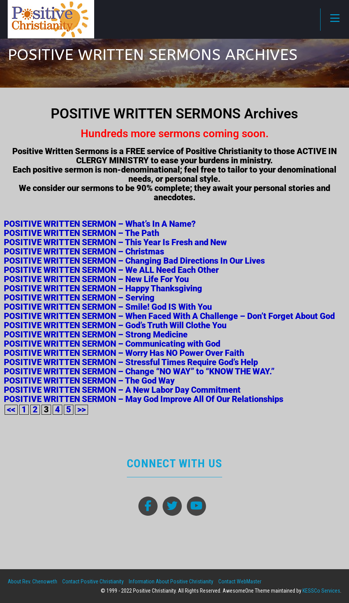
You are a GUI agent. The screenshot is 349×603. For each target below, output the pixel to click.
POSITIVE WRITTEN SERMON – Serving (79, 297)
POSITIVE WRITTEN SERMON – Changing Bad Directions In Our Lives (134, 261)
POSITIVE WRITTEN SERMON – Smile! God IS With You (108, 307)
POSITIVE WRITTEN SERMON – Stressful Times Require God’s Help (131, 362)
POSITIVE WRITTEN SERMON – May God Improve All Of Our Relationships (143, 399)
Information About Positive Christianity (171, 581)
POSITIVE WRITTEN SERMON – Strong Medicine (96, 334)
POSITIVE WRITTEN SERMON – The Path (81, 233)
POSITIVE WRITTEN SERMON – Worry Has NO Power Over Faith (124, 353)
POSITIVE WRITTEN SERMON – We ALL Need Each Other (111, 270)
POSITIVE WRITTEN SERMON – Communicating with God (112, 344)
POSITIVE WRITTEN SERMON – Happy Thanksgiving (103, 288)
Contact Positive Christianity (93, 581)
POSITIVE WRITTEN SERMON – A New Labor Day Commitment (122, 390)
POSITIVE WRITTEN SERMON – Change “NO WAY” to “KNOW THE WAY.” (139, 371)
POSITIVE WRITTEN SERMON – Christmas (84, 251)
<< (11, 409)
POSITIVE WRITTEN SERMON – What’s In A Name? (100, 224)
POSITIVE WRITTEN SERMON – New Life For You (96, 279)
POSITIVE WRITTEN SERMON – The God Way (89, 380)
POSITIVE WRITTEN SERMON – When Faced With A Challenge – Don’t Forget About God (169, 316)
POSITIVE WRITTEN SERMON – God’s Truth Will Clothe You (115, 325)
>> (81, 409)
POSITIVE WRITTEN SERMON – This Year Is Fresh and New (115, 242)
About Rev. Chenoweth (32, 581)
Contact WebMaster (239, 581)
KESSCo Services (321, 591)
